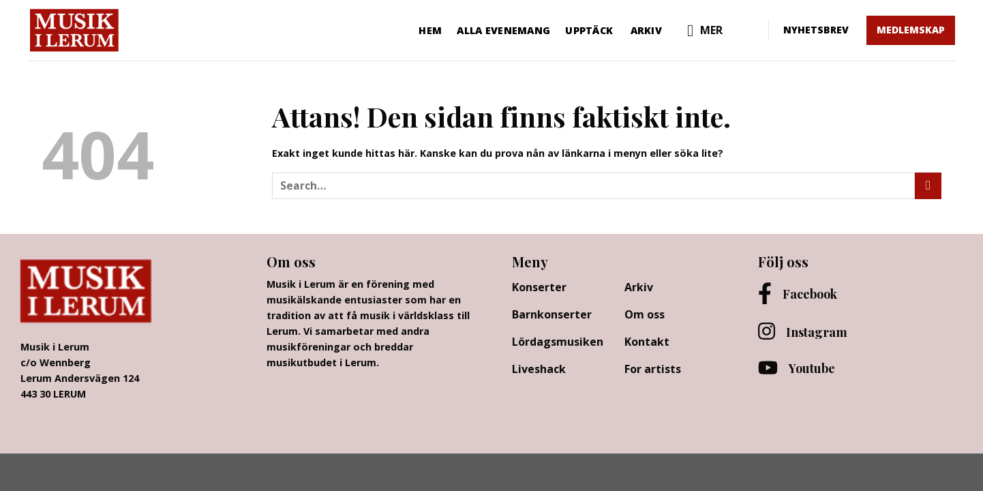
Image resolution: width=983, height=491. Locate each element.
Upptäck (589, 30)
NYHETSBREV (816, 29)
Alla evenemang (503, 30)
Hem (430, 30)
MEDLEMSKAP (911, 29)
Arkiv (646, 30)
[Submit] (928, 186)
